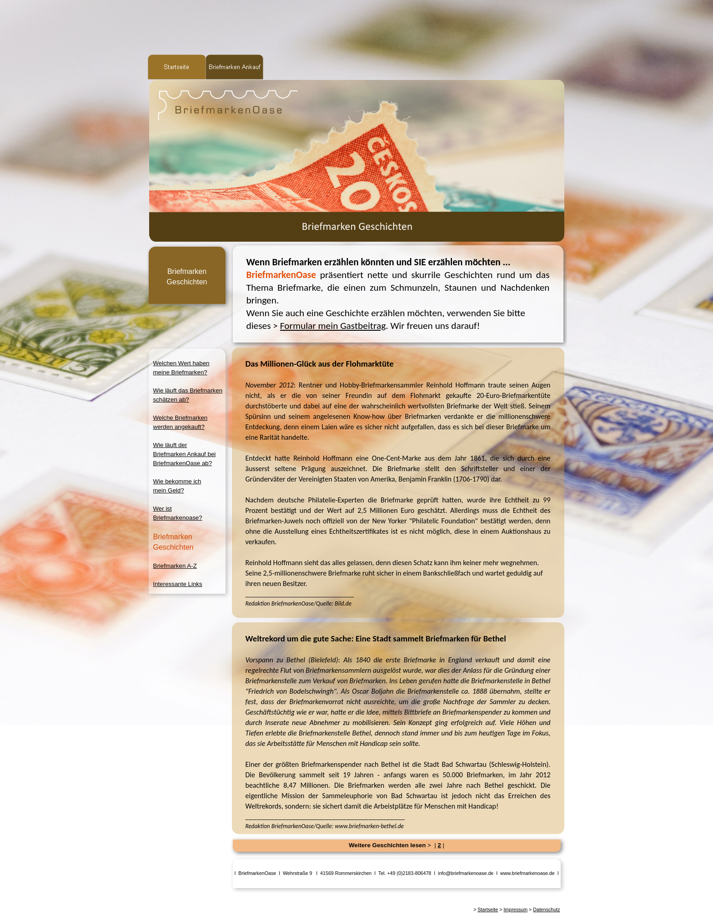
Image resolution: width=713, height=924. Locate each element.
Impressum (515, 909)
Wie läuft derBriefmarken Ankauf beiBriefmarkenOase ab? (184, 454)
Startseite (487, 909)
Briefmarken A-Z (175, 565)
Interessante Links (177, 584)
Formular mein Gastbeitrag (333, 326)
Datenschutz (546, 909)
